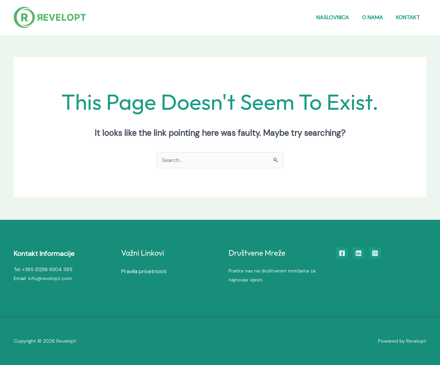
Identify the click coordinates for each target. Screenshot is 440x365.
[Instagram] (375, 253)
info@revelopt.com (50, 278)
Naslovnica (337, 17)
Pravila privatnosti (143, 271)
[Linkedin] (358, 253)
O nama (375, 17)
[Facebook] (342, 253)
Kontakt (409, 17)
